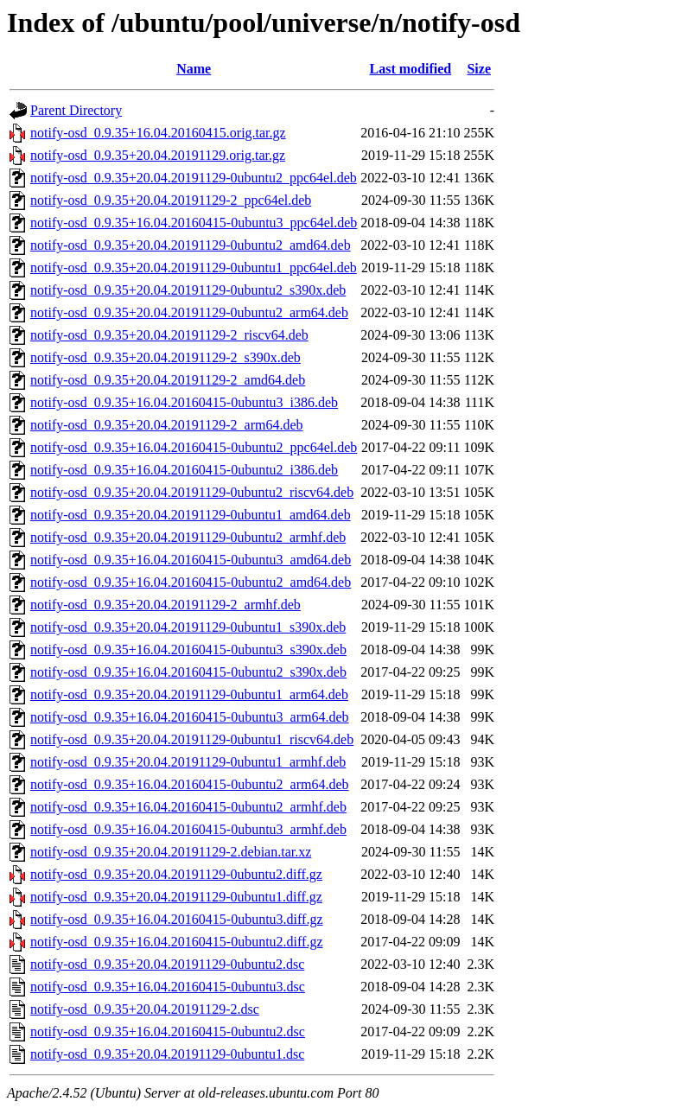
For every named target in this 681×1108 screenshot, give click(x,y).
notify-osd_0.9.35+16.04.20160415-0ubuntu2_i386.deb (184, 469)
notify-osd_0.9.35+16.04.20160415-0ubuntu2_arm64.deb (189, 784)
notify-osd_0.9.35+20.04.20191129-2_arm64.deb (166, 424)
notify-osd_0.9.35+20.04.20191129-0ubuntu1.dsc (167, 1054)
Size (479, 68)
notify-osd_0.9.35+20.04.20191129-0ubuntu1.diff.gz (176, 896)
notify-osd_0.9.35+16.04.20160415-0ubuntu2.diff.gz (176, 941)
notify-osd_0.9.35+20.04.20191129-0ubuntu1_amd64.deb (190, 514)
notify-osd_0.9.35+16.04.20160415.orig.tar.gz (158, 132)
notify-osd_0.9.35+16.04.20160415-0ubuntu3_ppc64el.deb (193, 222)
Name (193, 68)
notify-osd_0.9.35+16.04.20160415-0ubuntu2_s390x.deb (188, 672)
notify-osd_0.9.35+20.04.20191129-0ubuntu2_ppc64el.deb (193, 177)
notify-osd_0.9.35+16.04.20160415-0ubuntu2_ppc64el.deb (193, 447)
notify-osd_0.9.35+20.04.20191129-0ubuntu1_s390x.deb (188, 627)
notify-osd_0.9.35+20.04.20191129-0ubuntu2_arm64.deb (189, 312)
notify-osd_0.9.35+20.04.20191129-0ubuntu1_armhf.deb (188, 762)
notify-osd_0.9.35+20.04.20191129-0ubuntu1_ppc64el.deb (193, 267)
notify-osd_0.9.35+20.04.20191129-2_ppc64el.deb (170, 200)
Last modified (411, 68)
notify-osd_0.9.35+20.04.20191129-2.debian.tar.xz (170, 851)
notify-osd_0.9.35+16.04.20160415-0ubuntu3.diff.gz (176, 919)
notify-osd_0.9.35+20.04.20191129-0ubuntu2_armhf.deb (188, 537)
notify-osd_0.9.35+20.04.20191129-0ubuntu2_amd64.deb (190, 245)
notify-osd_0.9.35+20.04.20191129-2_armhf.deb (165, 604)
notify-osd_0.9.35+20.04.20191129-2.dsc (144, 1009)
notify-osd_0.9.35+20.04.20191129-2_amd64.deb (167, 380)
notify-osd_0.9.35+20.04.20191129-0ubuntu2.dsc (167, 964)
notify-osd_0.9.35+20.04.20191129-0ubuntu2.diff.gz (176, 874)
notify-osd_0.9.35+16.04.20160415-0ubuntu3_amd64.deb (190, 559)
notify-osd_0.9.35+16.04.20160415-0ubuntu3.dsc (167, 986)
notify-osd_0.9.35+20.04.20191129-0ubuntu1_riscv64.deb (191, 739)
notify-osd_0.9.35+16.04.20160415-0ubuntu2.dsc (167, 1031)
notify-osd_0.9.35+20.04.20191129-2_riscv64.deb (169, 335)
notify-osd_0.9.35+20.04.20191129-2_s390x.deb (165, 357)
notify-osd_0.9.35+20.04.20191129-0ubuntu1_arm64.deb (189, 694)
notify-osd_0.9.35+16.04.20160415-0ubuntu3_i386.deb (184, 402)
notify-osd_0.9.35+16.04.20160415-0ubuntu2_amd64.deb (190, 582)
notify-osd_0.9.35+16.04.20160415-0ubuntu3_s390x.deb (188, 649)
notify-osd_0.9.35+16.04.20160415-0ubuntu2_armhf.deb (188, 806)
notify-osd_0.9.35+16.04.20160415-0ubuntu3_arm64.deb (189, 717)
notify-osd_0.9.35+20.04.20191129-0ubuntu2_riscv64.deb (191, 492)
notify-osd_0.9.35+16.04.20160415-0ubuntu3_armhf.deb (188, 829)
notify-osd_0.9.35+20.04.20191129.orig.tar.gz (157, 155)
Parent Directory (76, 110)
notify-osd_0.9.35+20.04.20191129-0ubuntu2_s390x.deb (188, 290)
